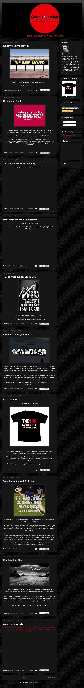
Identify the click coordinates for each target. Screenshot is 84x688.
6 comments (29, 549)
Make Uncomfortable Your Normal (20, 220)
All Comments (68, 125)
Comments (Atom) (33, 682)
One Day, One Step (12, 560)
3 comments (29, 208)
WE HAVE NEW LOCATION (16, 46)
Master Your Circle (12, 101)
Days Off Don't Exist (13, 624)
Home (25, 678)
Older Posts (51, 678)
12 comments (29, 152)
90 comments (29, 90)
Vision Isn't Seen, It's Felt (16, 334)
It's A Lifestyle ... (11, 399)
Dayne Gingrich (13, 90)
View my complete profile (69, 73)
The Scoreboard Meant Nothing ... (20, 163)
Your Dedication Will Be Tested (19, 481)
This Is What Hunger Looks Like (19, 277)
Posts (65, 122)
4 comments (29, 323)
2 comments (29, 388)
